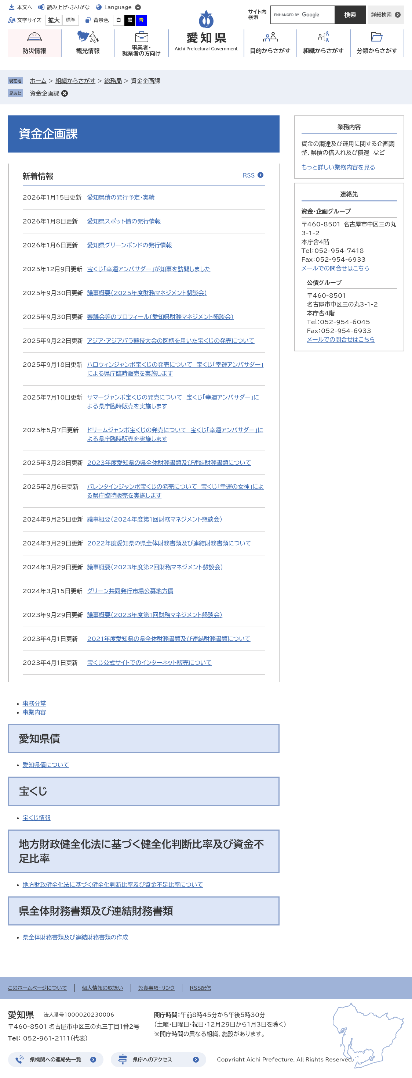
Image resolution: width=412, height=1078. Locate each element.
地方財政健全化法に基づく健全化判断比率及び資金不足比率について (113, 885)
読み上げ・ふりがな (68, 7)
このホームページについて (37, 988)
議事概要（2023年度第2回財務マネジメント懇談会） (155, 567)
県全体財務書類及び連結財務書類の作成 (75, 937)
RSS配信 (200, 988)
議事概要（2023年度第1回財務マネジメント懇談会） (155, 615)
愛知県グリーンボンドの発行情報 (129, 245)
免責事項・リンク (156, 988)
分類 (377, 51)
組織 (323, 51)
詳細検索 (381, 14)
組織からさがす (75, 81)
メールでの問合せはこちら (335, 268)
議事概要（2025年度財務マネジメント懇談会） (147, 293)
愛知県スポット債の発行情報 (124, 221)
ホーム (38, 81)
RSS (249, 175)
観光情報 (88, 51)
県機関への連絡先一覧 (55, 1059)
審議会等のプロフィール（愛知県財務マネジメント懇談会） (160, 317)
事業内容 (34, 712)
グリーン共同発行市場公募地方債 (130, 591)
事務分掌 (34, 703)
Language (118, 7)
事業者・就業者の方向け (141, 50)
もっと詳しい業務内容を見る (338, 167)
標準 (71, 20)
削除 (64, 93)
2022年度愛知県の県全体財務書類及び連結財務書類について (169, 543)
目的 (270, 51)
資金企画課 (44, 93)
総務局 (113, 81)
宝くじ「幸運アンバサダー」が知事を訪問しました (149, 269)
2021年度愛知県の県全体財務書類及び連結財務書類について (169, 639)
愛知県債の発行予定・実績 (121, 197)
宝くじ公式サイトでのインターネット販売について (149, 663)
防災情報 (34, 51)
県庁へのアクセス (152, 1059)
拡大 (54, 20)
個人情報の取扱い (102, 988)
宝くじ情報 (37, 818)
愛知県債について (46, 765)
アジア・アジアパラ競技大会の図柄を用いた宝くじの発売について (171, 341)
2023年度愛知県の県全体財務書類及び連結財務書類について (169, 463)
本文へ (25, 7)
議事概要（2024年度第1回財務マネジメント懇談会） (155, 519)
